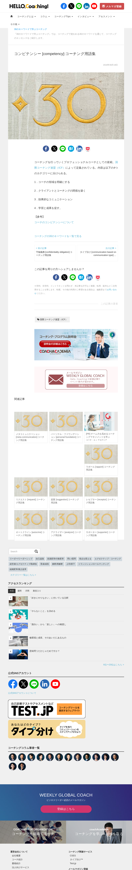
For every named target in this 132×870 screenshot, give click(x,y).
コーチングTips (63, 16)
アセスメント (106, 16)
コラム (45, 16)
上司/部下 (70, 564)
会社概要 (16, 855)
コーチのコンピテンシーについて (54, 222)
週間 (19, 591)
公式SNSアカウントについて (22, 693)
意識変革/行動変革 (55, 559)
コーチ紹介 (17, 859)
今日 (12, 591)
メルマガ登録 (112, 6)
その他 (15, 24)
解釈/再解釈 (57, 564)
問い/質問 (71, 559)
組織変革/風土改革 (18, 569)
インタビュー (86, 16)
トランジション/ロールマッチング (93, 564)
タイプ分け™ (76, 859)
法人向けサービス (20, 867)
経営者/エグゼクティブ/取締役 (23, 564)
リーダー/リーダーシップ (21, 559)
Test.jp (73, 863)
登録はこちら (66, 808)
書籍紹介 (16, 863)
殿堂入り (37, 591)
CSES (73, 855)
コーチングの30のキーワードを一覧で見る (58, 236)
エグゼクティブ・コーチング (108, 559)
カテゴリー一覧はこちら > (23, 575)
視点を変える (85, 559)
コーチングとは (26, 16)
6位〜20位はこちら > (113, 664)
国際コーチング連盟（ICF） (52, 319)
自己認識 (40, 559)
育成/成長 (44, 564)
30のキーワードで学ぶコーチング (30, 29)
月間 (27, 591)
